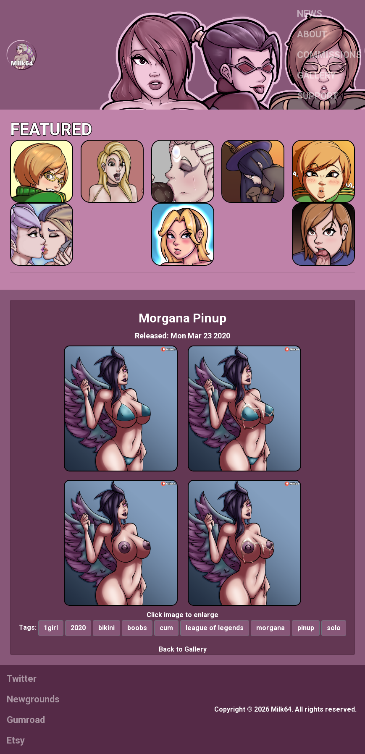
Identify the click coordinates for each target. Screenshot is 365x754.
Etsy (16, 740)
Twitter (22, 678)
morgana (270, 628)
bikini (106, 628)
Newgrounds (33, 699)
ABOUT (312, 34)
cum (166, 628)
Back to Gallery (183, 649)
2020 (78, 628)
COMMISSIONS (329, 55)
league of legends (215, 628)
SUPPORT (317, 96)
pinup (305, 628)
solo (334, 628)
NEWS (309, 13)
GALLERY (316, 75)
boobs (137, 628)
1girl (51, 628)
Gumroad (26, 720)
